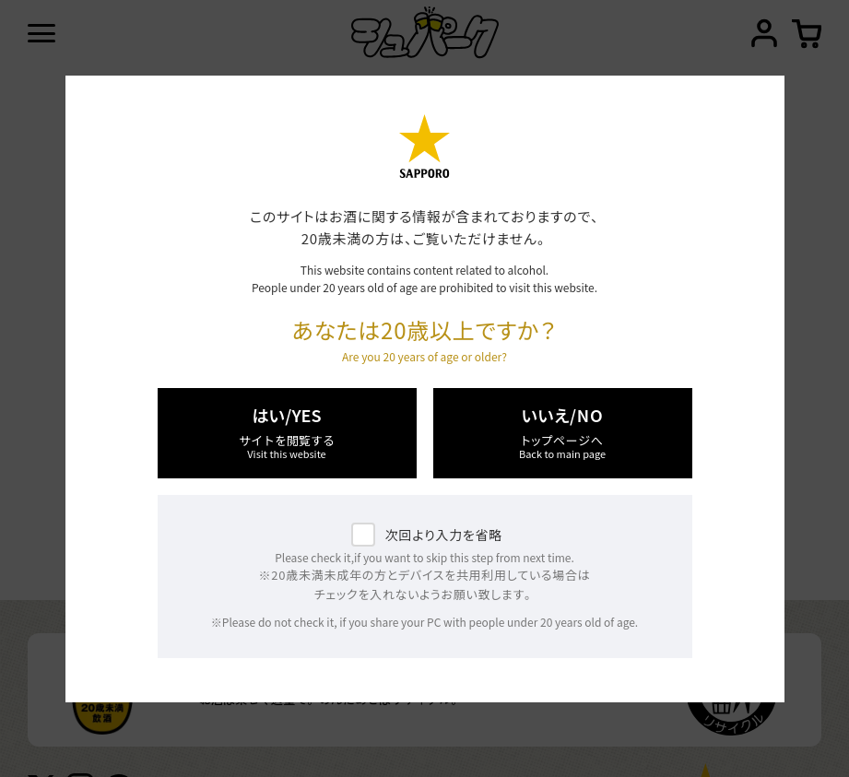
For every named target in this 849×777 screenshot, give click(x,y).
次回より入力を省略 (443, 534)
